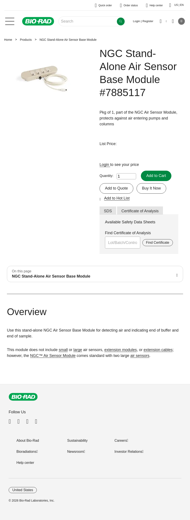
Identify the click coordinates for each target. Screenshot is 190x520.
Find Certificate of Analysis (128, 233)
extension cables (157, 350)
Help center (25, 462)
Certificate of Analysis (140, 211)
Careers (120, 440)
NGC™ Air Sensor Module (53, 355)
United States (22, 490)
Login (105, 164)
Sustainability (77, 440)
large (77, 350)
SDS (108, 211)
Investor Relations (128, 451)
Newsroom (75, 451)
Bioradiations (26, 451)
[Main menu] (9, 20)
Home (8, 39)
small (63, 350)
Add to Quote (116, 188)
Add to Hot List (117, 198)
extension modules (120, 350)
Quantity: (106, 176)
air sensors (139, 355)
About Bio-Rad (27, 440)
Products (26, 39)
